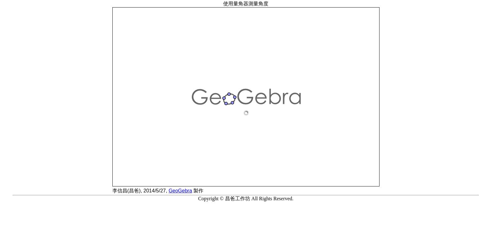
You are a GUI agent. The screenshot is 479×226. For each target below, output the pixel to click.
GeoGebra (180, 190)
